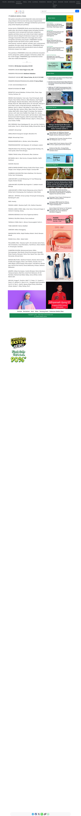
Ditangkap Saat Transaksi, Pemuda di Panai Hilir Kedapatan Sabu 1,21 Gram (55, 58)
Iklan (36, 311)
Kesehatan (72, 2)
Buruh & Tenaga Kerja (55, 4)
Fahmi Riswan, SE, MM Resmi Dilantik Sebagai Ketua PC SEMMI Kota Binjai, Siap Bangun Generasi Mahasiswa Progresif (60, 134)
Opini (29, 2)
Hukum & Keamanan (19, 2)
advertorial (11, 2)
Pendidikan (42, 2)
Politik (4, 2)
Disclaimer (26, 311)
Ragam (66, 2)
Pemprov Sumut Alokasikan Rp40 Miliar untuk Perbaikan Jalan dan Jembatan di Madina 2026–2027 (59, 184)
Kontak (19, 311)
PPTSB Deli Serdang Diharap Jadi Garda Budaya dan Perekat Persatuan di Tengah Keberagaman (55, 33)
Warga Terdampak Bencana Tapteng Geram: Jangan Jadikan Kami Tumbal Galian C (55, 42)
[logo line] (41, 814)
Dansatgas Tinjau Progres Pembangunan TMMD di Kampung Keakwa (60, 197)
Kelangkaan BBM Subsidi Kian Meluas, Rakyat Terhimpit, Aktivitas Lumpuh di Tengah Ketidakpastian (59, 203)
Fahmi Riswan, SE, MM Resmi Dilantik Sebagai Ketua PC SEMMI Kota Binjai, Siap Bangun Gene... (55, 26)
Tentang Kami (43, 311)
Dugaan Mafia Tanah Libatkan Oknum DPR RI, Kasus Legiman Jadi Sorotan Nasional (60, 144)
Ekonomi (60, 2)
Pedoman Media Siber (56, 311)
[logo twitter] (38, 814)
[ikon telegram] (33, 814)
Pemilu (25, 2)
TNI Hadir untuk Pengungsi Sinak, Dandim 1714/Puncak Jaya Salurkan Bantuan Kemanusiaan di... (55, 49)
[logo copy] (45, 814)
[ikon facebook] (35, 814)
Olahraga (35, 2)
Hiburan (49, 2)
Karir (32, 311)
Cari (77, 11)
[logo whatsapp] (48, 814)
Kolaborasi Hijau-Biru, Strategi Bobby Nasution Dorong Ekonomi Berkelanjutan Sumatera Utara (60, 149)
